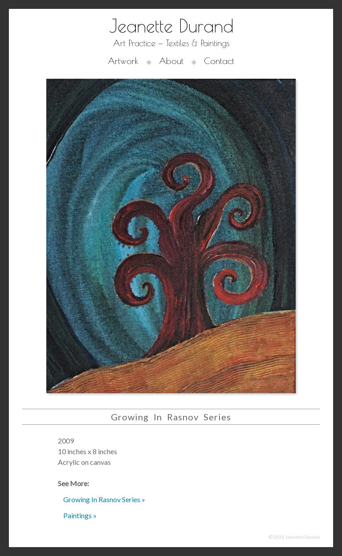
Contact (219, 61)
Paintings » (80, 515)
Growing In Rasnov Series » (104, 499)
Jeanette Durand (171, 26)
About (171, 61)
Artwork (123, 61)
